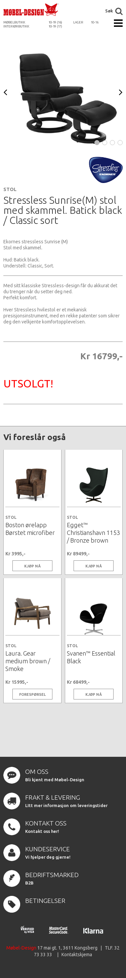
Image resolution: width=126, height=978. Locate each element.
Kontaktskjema (76, 954)
